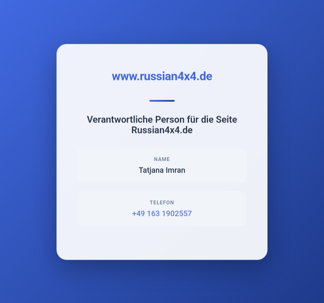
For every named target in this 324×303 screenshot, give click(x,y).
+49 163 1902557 (162, 214)
